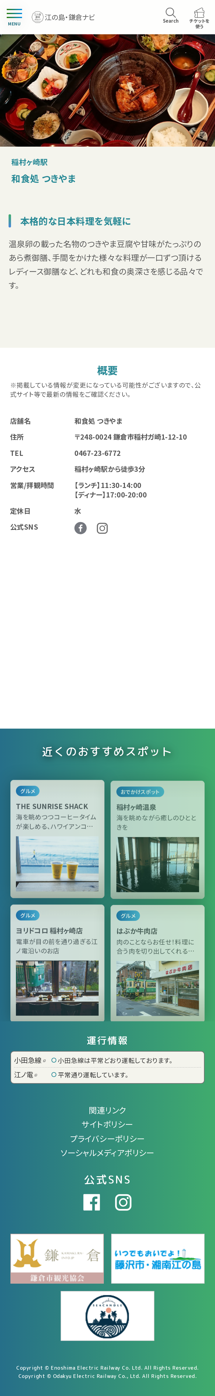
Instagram (102, 528)
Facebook (80, 528)
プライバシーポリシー (107, 1138)
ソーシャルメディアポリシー (107, 1152)
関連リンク (107, 1110)
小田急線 (30, 1060)
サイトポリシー (107, 1124)
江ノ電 (25, 1074)
